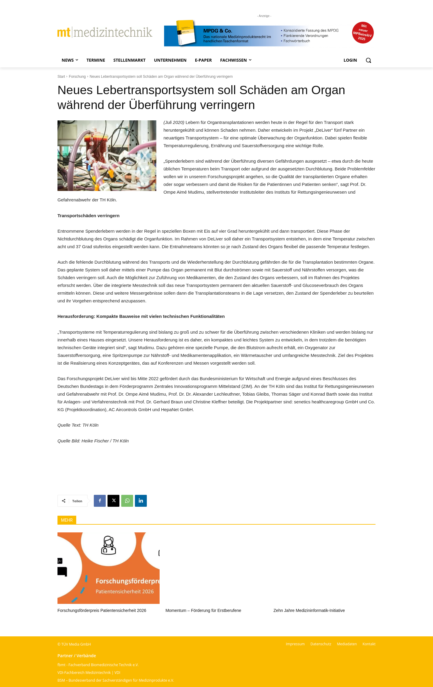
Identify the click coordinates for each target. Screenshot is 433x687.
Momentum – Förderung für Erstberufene (203, 610)
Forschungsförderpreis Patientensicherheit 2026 (101, 610)
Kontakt (369, 643)
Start (61, 76)
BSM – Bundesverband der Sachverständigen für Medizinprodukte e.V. (115, 680)
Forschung (77, 76)
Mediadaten (347, 643)
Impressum (295, 643)
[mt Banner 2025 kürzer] (270, 33)
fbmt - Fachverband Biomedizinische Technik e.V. (98, 664)
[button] (368, 60)
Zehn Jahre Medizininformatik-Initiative (309, 610)
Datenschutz (320, 643)
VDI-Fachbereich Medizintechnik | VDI (88, 672)
